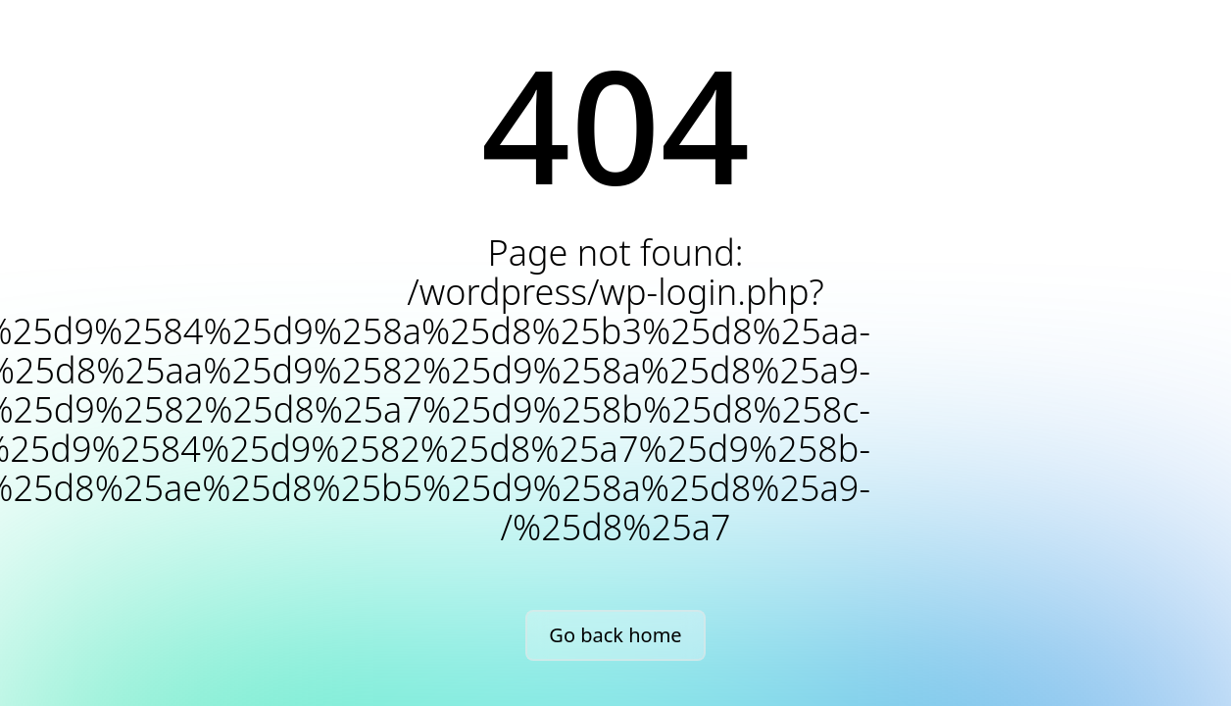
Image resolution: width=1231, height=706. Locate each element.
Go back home (615, 635)
